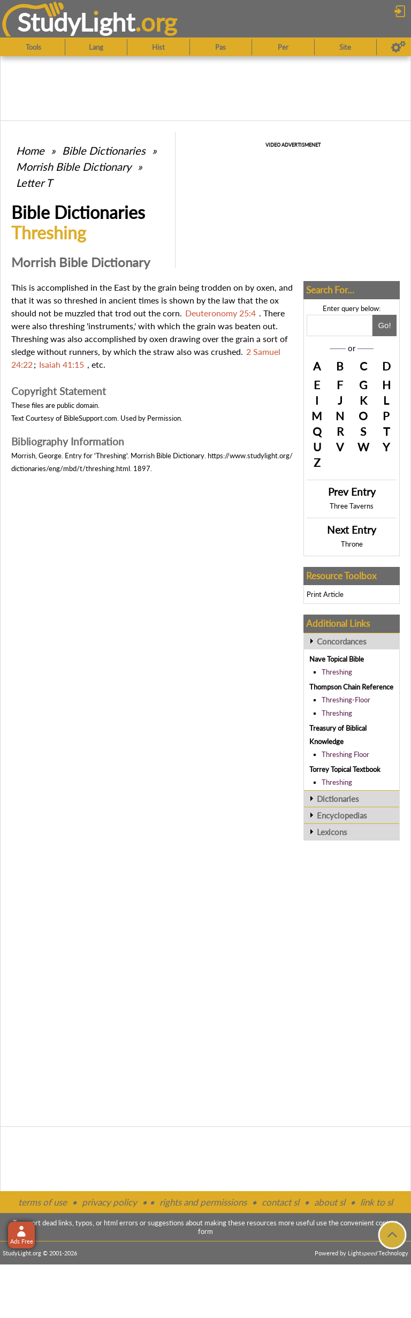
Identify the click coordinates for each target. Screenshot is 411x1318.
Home (30, 150)
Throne (352, 544)
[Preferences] (398, 47)
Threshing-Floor (346, 699)
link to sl (376, 1202)
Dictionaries (338, 799)
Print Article (325, 594)
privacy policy (109, 1202)
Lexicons (332, 832)
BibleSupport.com (90, 418)
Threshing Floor (345, 754)
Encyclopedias (342, 815)
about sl (329, 1202)
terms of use (42, 1202)
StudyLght (76, 22)
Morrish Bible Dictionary (73, 166)
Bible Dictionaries (104, 150)
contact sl (280, 1202)
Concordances (342, 641)
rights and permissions (203, 1202)
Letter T (34, 182)
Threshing (337, 672)
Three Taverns (352, 506)
